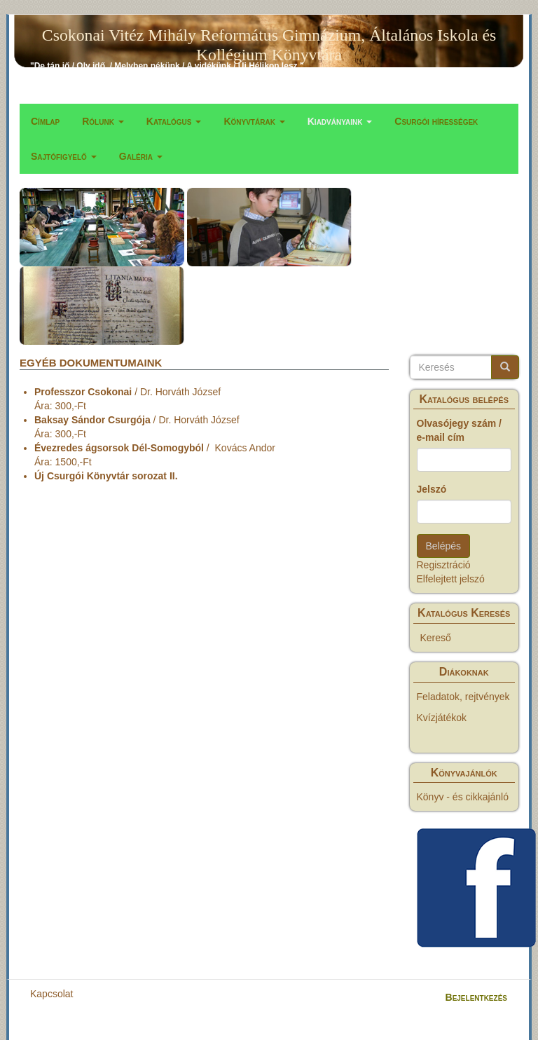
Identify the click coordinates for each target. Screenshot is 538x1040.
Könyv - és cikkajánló (463, 796)
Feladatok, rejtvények (463, 696)
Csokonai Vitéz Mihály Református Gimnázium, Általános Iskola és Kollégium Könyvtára (269, 38)
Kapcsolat (51, 993)
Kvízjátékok (442, 717)
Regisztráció (444, 564)
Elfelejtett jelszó (451, 578)
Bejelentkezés (476, 997)
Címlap (45, 121)
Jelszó (432, 489)
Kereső (435, 637)
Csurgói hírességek (436, 121)
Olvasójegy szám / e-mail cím (459, 430)
